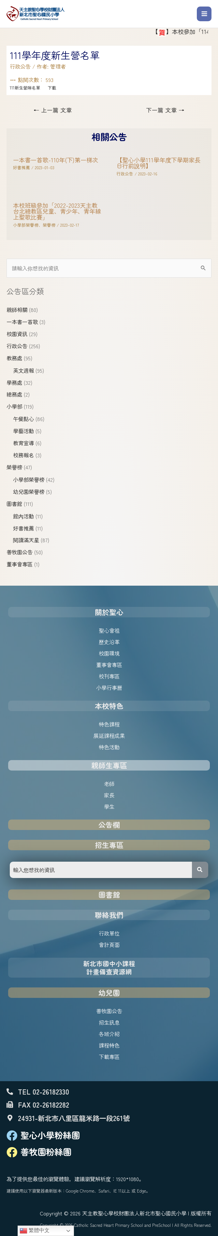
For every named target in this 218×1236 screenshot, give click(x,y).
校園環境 (109, 653)
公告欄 (109, 825)
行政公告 (17, 346)
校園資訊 (17, 334)
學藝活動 (23, 431)
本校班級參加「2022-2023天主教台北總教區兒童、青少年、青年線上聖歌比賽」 (57, 211)
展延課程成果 (109, 736)
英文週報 (23, 370)
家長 (109, 795)
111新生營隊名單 (25, 88)
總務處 (14, 394)
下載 (52, 88)
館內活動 (23, 516)
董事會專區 (20, 564)
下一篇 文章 (165, 110)
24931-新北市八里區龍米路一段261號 (74, 1118)
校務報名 (23, 455)
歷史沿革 (109, 642)
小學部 (14, 406)
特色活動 (109, 747)
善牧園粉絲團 (46, 1152)
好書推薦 (23, 528)
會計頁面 (109, 945)
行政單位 (109, 933)
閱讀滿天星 (26, 540)
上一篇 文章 (53, 110)
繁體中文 (35, 1231)
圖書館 (14, 504)
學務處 (14, 382)
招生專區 (109, 845)
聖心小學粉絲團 (50, 1135)
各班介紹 (109, 1034)
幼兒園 (109, 992)
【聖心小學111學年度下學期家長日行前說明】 (158, 162)
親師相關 (17, 310)
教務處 (14, 358)
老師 (109, 784)
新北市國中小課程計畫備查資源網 (109, 968)
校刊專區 (109, 676)
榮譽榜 (14, 467)
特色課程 (109, 724)
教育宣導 (23, 443)
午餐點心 (23, 419)
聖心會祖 (109, 630)
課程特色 (109, 1045)
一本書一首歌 (22, 322)
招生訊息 (109, 1022)
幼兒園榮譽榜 (28, 492)
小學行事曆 (109, 687)
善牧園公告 (20, 552)
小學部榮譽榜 (28, 479)
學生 (109, 806)
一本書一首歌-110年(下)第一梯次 (55, 159)
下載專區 (109, 1057)
